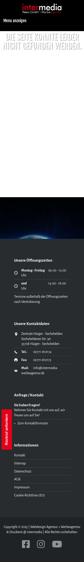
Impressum (22, 487)
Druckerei (16, 532)
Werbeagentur (70, 527)
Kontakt (19, 455)
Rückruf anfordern (7, 429)
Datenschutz (22, 471)
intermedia (34, 532)
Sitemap (20, 463)
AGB (17, 479)
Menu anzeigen (14, 20)
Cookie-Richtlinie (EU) (29, 495)
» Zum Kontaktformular (31, 423)
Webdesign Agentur (44, 527)
